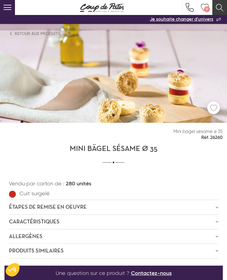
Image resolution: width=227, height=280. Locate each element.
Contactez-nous (151, 273)
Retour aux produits (35, 33)
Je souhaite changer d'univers (185, 19)
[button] (113, 115)
